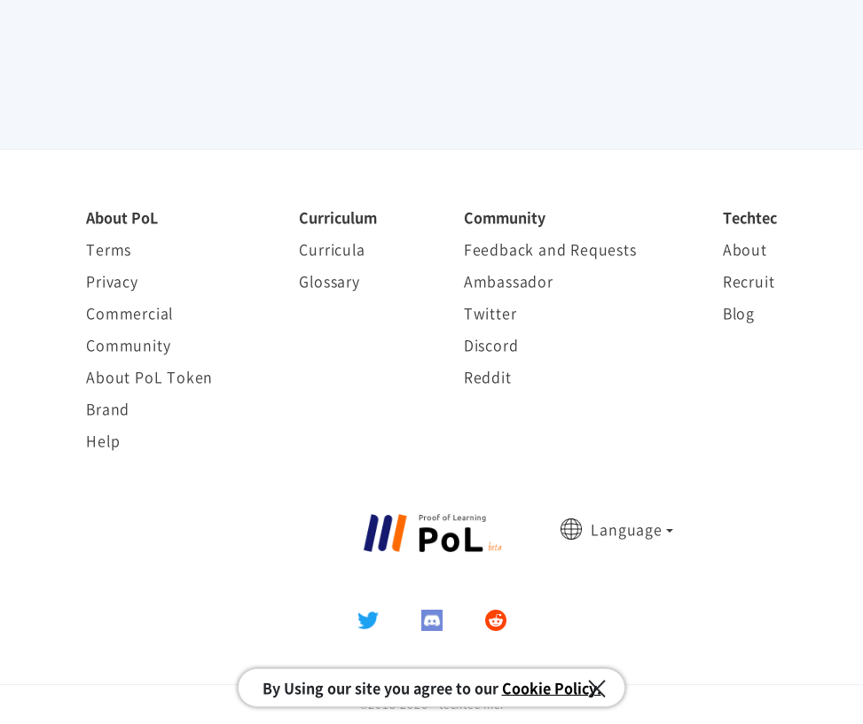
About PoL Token (149, 376)
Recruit (749, 281)
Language (626, 529)
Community (128, 344)
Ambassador (508, 281)
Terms (108, 249)
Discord (491, 344)
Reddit (488, 376)
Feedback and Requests (550, 249)
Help (103, 440)
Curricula (332, 249)
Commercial (129, 312)
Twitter (490, 312)
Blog (739, 312)
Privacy (112, 281)
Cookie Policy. (551, 687)
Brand (107, 408)
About (745, 249)
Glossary (329, 281)
